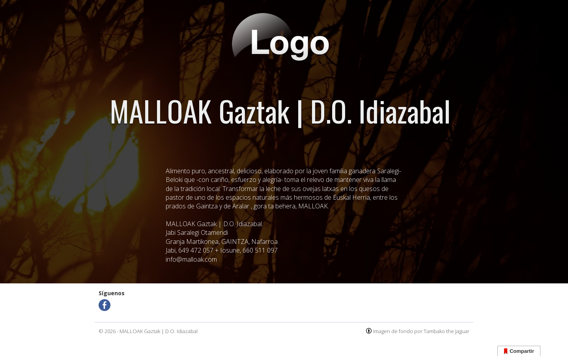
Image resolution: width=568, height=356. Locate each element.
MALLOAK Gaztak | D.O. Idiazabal (159, 331)
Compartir (519, 351)
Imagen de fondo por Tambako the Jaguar (421, 331)
